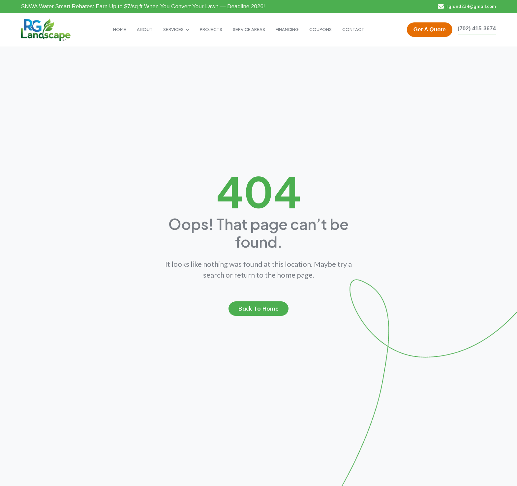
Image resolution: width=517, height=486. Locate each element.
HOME (119, 29)
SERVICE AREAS (249, 29)
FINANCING (287, 29)
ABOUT (145, 29)
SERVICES (176, 29)
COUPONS (320, 29)
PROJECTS (211, 29)
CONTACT (353, 29)
